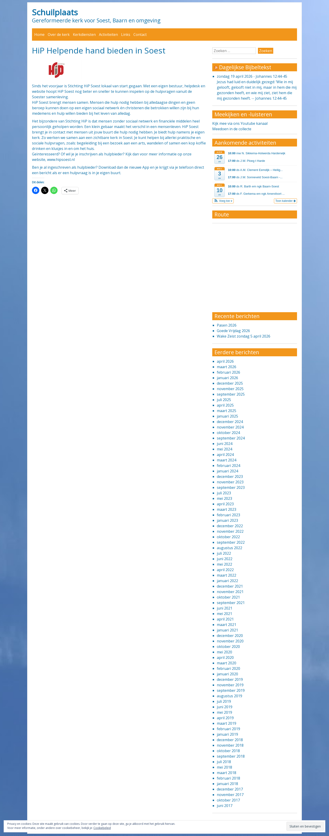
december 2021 (230, 586)
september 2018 (231, 756)
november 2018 (230, 745)
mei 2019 (224, 712)
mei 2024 (224, 449)
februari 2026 (228, 372)
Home (39, 34)
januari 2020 (227, 673)
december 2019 (230, 679)
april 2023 (225, 503)
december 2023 (230, 476)
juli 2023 (224, 492)
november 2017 (230, 794)
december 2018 (230, 739)
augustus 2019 (229, 695)
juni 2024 (224, 443)
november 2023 (230, 482)
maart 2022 (226, 575)
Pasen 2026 (226, 325)
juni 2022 (224, 558)
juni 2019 (224, 706)
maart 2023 (226, 509)
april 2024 (225, 454)
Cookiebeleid (102, 828)
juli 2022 (224, 553)
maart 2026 (226, 366)
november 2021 (230, 591)
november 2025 (230, 388)
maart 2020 (226, 663)
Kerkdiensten (84, 34)
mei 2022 (224, 564)
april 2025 (225, 405)
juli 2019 (224, 701)
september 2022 (231, 542)
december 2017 (230, 789)
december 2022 (230, 525)
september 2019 (231, 690)
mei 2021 (224, 613)
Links (125, 34)
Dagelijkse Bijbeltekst (245, 67)
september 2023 (231, 487)
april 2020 (225, 657)
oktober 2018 (228, 750)
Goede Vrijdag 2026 (233, 330)
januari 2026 (227, 377)
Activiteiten (108, 34)
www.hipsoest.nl (61, 159)
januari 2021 (227, 630)
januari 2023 (227, 520)
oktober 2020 (228, 646)
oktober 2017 (228, 800)
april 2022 (225, 569)
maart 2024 (226, 460)
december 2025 (230, 383)
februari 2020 (228, 668)
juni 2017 (224, 805)
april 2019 (225, 717)
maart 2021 (226, 624)
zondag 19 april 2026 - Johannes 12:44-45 (252, 76)
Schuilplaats (55, 12)
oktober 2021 (228, 597)
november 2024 (230, 427)
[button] (223, 201)
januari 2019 (227, 734)
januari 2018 (227, 783)
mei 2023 (224, 498)
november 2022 (230, 531)
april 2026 (225, 361)
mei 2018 (224, 767)
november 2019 (230, 684)
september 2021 (231, 602)
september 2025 (231, 394)
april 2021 (225, 619)
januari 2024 (227, 471)
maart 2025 (226, 410)
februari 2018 (228, 778)
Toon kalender (285, 200)
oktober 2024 (228, 432)
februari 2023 (228, 514)
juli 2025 (224, 399)
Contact (140, 34)
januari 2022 (227, 580)
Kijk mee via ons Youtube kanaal (240, 123)
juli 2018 (224, 761)
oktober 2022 (228, 536)
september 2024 (231, 438)
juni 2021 (224, 608)
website (38, 91)
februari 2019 (228, 728)
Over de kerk (59, 34)
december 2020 (230, 635)
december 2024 (230, 421)
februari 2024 (228, 465)
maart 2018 (226, 772)
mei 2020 (224, 652)
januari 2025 (227, 416)
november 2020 (230, 641)
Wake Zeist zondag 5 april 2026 (243, 336)
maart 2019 (226, 723)
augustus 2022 (229, 547)
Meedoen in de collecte (231, 128)
